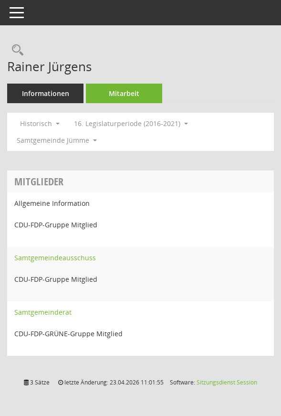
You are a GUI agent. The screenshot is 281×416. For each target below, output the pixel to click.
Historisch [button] (40, 123)
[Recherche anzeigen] (15, 50)
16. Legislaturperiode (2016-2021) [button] (131, 123)
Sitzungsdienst (227, 382)
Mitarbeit (124, 93)
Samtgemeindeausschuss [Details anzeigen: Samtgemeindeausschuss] (55, 257)
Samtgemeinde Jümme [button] (57, 140)
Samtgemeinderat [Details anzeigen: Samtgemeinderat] (43, 312)
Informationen (45, 93)
